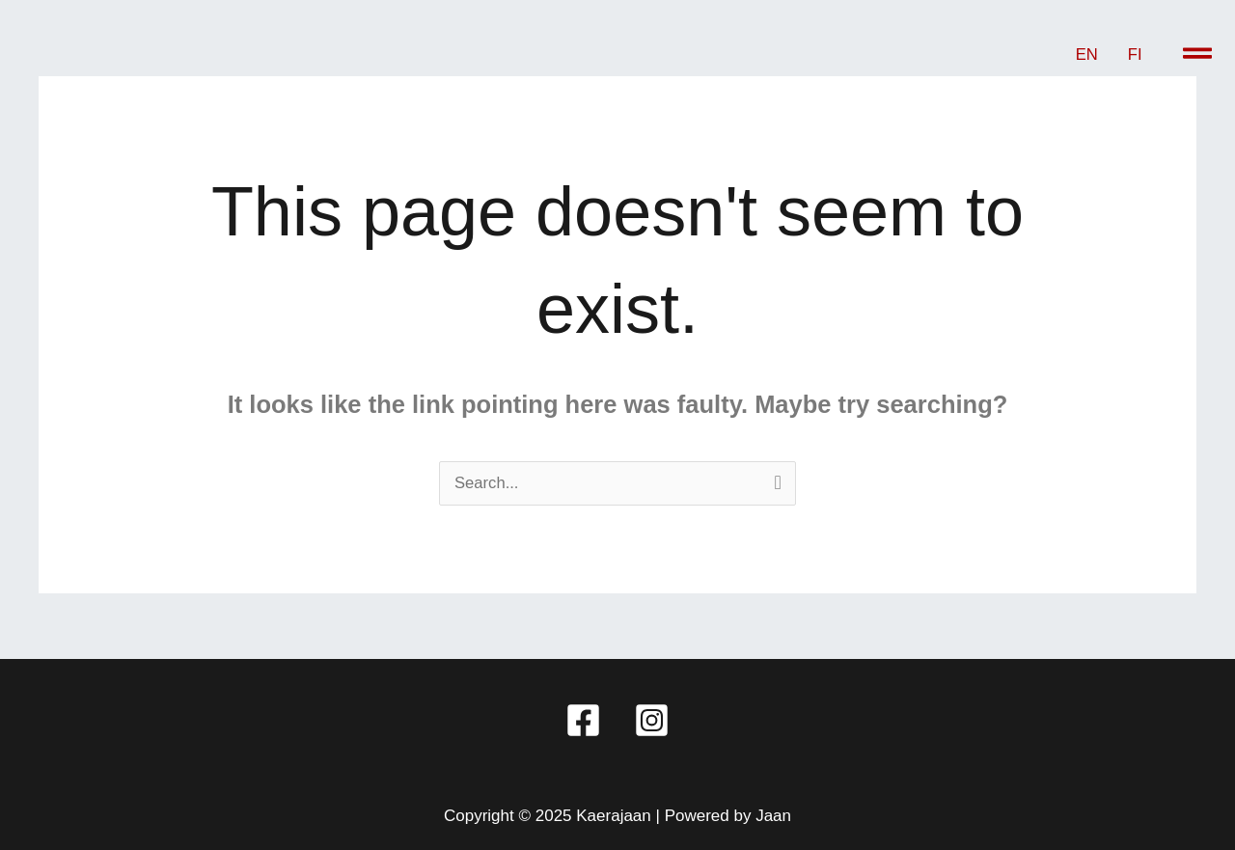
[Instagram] (652, 720)
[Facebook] (583, 720)
